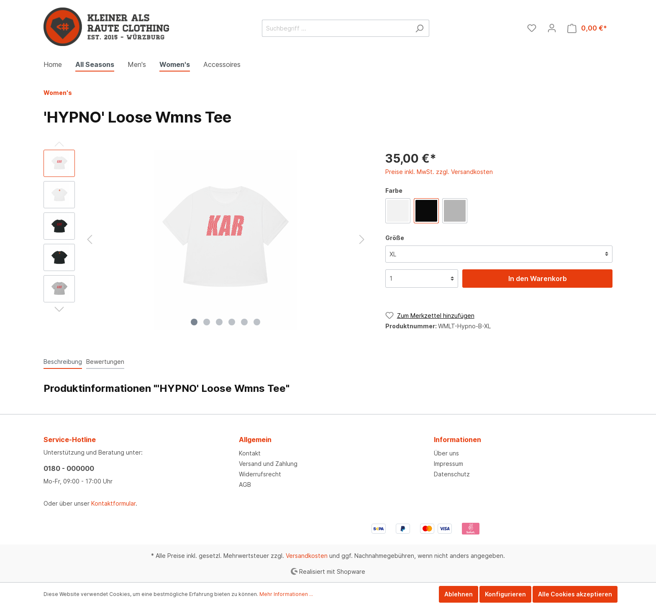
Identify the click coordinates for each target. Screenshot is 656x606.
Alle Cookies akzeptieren (575, 594)
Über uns (446, 453)
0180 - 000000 (69, 468)
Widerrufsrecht (260, 474)
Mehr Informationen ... (286, 594)
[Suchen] (419, 28)
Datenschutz (452, 474)
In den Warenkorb (537, 278)
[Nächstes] (362, 239)
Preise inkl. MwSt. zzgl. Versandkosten (439, 171)
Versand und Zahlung (268, 463)
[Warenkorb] (587, 28)
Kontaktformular (113, 503)
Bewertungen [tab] (105, 361)
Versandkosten (307, 555)
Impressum (448, 463)
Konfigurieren (505, 594)
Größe (394, 237)
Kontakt (250, 453)
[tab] (63, 361)
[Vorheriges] (89, 239)
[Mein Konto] (552, 28)
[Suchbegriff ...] (336, 28)
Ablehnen (458, 594)
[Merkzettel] (532, 28)
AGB (245, 484)
